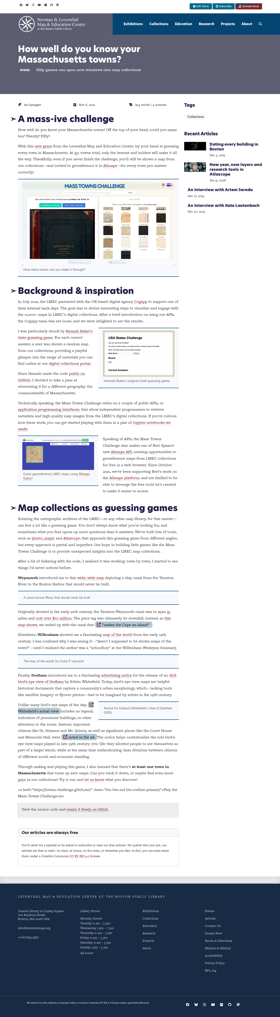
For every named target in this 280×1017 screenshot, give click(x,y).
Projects (228, 24)
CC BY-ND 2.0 (79, 856)
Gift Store (201, 6)
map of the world (117, 634)
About (247, 24)
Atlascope (71, 538)
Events (209, 911)
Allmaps (110, 165)
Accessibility (213, 955)
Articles (210, 918)
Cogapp (140, 301)
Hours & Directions (218, 940)
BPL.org (210, 970)
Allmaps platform (124, 477)
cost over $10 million (54, 618)
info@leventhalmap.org (34, 928)
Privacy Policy (215, 963)
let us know (94, 779)
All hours (86, 953)
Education (183, 24)
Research (206, 24)
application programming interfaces (48, 409)
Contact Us (213, 925)
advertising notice (116, 675)
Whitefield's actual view (56, 708)
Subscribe (223, 6)
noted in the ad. (79, 737)
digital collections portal (69, 363)
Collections (158, 24)
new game (43, 146)
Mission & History (218, 948)
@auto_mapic (43, 538)
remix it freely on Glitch (87, 809)
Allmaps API (121, 451)
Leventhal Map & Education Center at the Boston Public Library (91, 896)
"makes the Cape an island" (123, 624)
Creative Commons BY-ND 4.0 (95, 1002)
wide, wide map (90, 577)
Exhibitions (133, 24)
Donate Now (249, 6)
